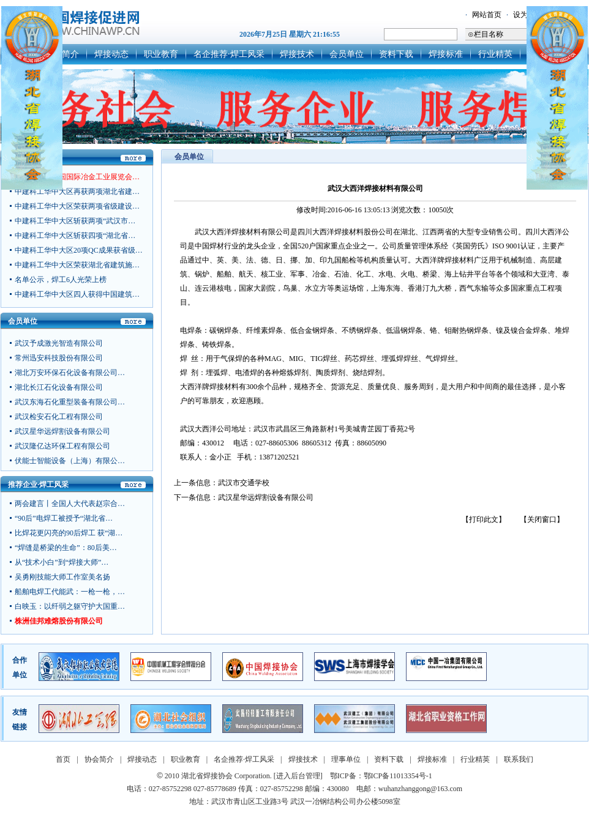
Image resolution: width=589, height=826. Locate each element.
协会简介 (99, 759)
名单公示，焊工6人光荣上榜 (61, 279)
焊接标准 (446, 54)
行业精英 (495, 54)
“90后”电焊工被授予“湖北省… (64, 518)
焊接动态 (111, 54)
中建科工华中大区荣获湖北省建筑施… (77, 265)
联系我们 (518, 759)
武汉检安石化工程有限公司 (59, 418)
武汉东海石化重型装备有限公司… (70, 403)
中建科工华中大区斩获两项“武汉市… (75, 221)
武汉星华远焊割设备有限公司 (62, 432)
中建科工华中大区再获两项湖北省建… (77, 191)
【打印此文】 (484, 519)
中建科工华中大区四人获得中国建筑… (77, 294)
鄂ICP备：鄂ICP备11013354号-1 (381, 776)
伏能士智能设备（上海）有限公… (70, 462)
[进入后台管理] (298, 776)
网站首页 (486, 14)
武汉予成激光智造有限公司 (59, 344)
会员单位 (346, 54)
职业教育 (161, 54)
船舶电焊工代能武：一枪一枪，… (70, 591)
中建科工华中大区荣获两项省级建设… (77, 206)
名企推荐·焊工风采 (228, 54)
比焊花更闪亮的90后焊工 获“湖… (68, 533)
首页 (63, 759)
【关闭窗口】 (542, 519)
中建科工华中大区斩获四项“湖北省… (75, 235)
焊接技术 (297, 54)
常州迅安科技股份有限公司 (59, 359)
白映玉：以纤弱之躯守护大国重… (70, 606)
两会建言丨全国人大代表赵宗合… (70, 503)
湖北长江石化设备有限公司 (59, 388)
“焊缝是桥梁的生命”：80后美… (66, 547)
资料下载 (396, 54)
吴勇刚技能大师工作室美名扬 (62, 577)
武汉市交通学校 (243, 482)
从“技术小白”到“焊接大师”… (61, 562)
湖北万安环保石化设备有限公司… (70, 374)
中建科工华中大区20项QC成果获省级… (79, 250)
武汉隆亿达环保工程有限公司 (62, 447)
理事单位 (346, 759)
